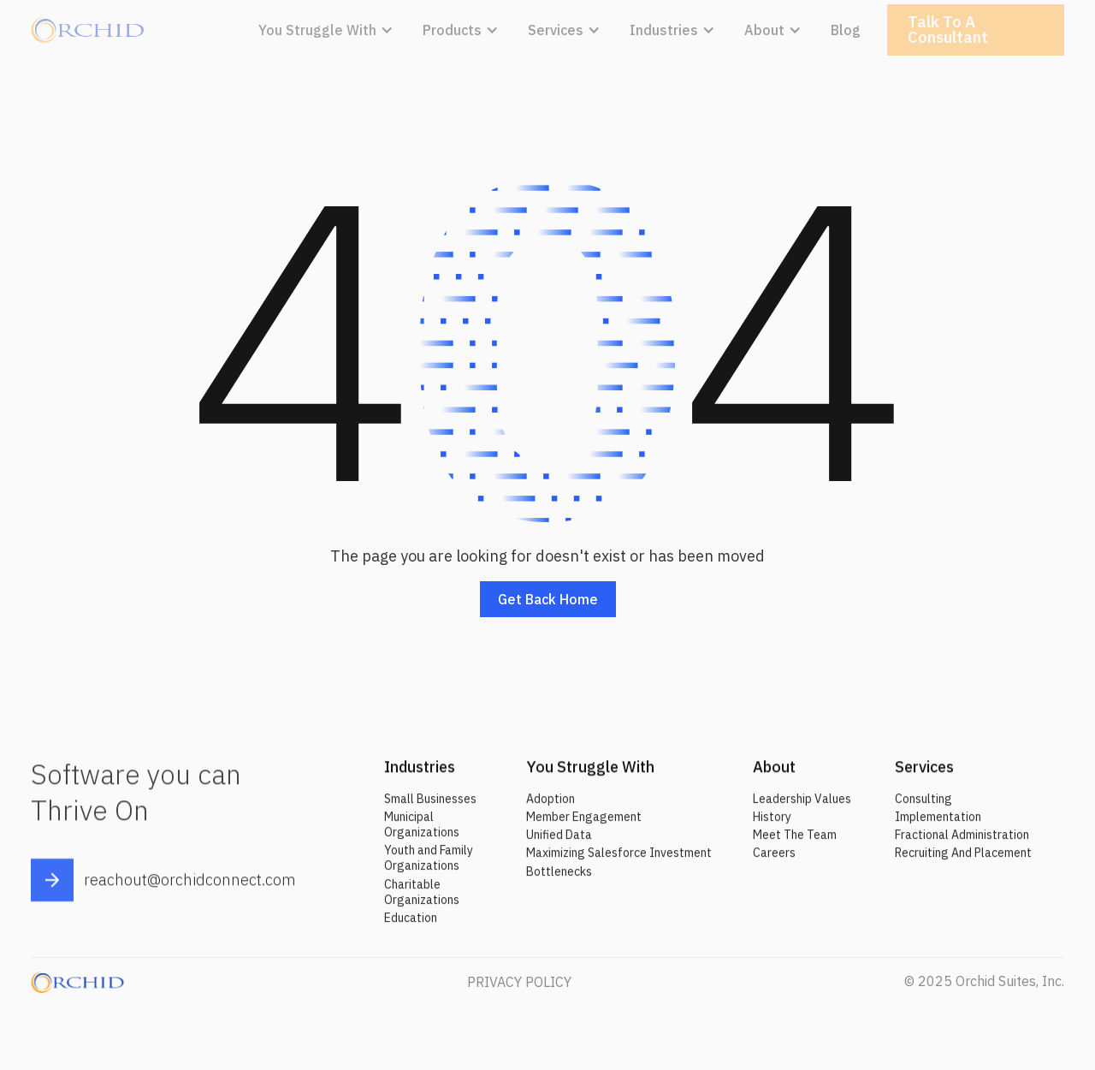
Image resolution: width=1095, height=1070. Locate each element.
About (774, 775)
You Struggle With (590, 775)
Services (924, 775)
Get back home (548, 599)
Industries (419, 775)
